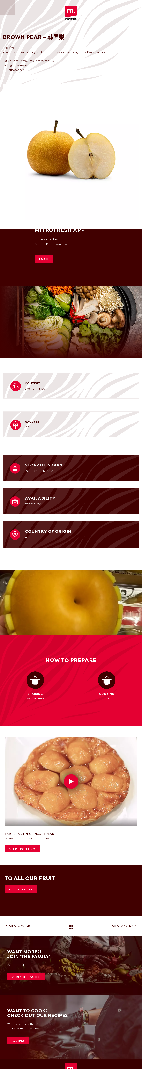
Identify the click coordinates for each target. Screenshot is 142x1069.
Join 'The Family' (26, 977)
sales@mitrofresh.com (18, 65)
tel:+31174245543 (13, 70)
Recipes (18, 1041)
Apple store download (50, 239)
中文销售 (8, 47)
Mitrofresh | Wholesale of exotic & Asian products (71, 13)
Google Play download (51, 244)
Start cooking (22, 849)
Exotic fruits (21, 889)
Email (44, 259)
